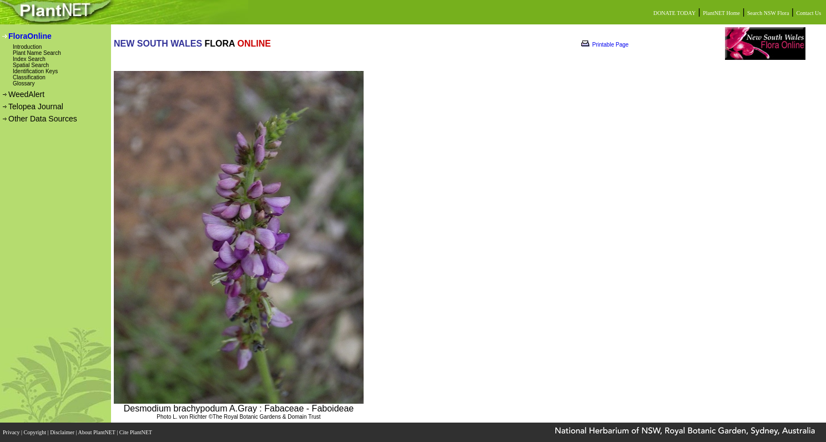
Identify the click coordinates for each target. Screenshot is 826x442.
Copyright (36, 432)
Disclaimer (62, 432)
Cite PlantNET (136, 432)
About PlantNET (97, 432)
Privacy (12, 432)
